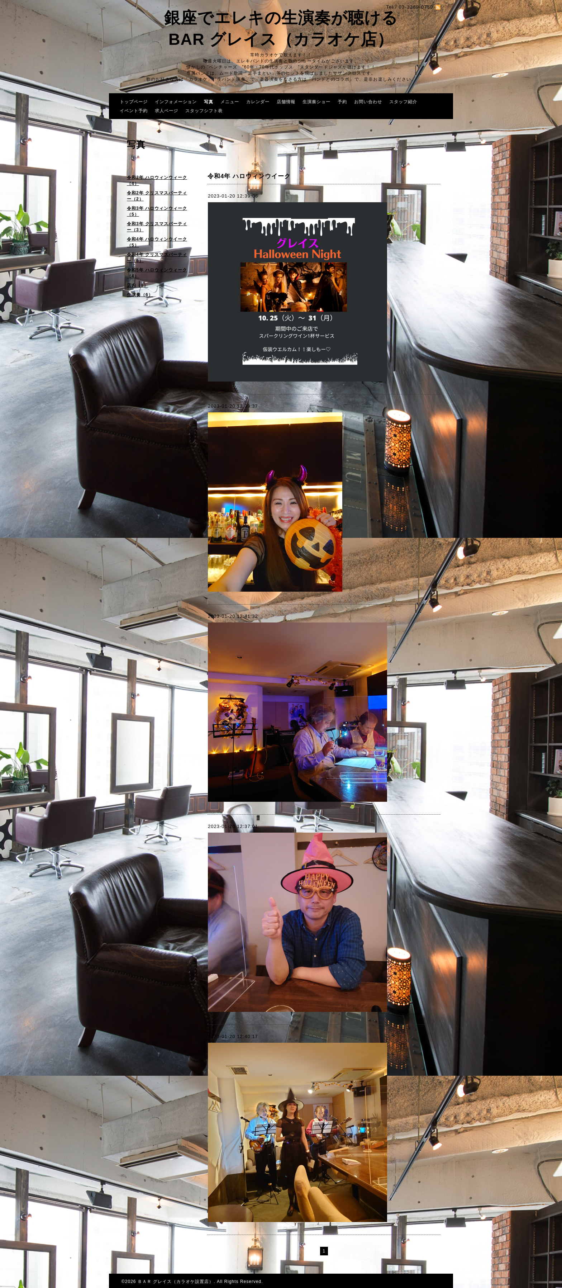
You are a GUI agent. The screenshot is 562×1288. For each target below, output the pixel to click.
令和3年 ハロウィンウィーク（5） (157, 211)
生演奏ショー (316, 101)
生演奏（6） (140, 294)
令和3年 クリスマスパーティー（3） (157, 226)
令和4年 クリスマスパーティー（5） (157, 257)
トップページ (134, 101)
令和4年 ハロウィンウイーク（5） (157, 242)
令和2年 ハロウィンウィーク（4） (157, 180)
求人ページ (166, 110)
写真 (208, 101)
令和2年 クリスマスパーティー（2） (157, 196)
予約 (342, 101)
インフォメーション (176, 101)
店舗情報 (286, 101)
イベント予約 (134, 110)
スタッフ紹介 (403, 101)
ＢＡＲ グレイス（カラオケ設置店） (176, 1281)
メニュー (229, 101)
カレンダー (258, 101)
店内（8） (137, 285)
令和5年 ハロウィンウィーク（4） (157, 273)
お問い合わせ (368, 101)
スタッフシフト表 (204, 110)
